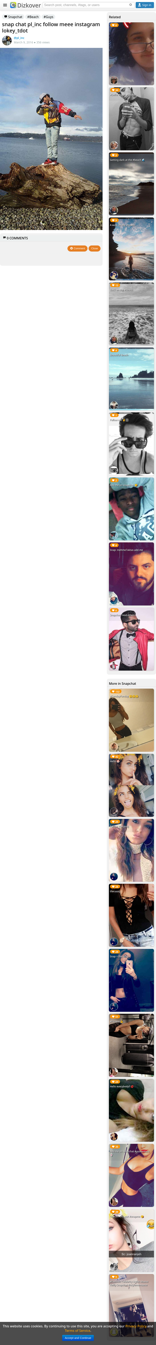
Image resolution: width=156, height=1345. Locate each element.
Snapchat (13, 17)
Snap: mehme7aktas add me (126, 550)
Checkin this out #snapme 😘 (127, 1216)
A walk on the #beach (122, 225)
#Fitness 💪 (116, 1021)
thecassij (115, 891)
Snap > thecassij (119, 956)
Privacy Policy (136, 1326)
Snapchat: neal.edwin (122, 615)
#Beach (33, 17)
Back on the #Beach (121, 290)
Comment (77, 248)
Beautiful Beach (119, 355)
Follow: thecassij (119, 826)
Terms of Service (77, 1330)
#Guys (48, 17)
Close (94, 248)
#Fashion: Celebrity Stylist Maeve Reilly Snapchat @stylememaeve (129, 1283)
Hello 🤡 (115, 761)
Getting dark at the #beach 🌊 (127, 160)
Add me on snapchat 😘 (124, 485)
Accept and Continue (78, 1338)
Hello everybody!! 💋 (122, 1086)
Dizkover (25, 5)
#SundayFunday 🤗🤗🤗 (124, 696)
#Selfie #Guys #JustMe (123, 95)
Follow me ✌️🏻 (119, 420)
